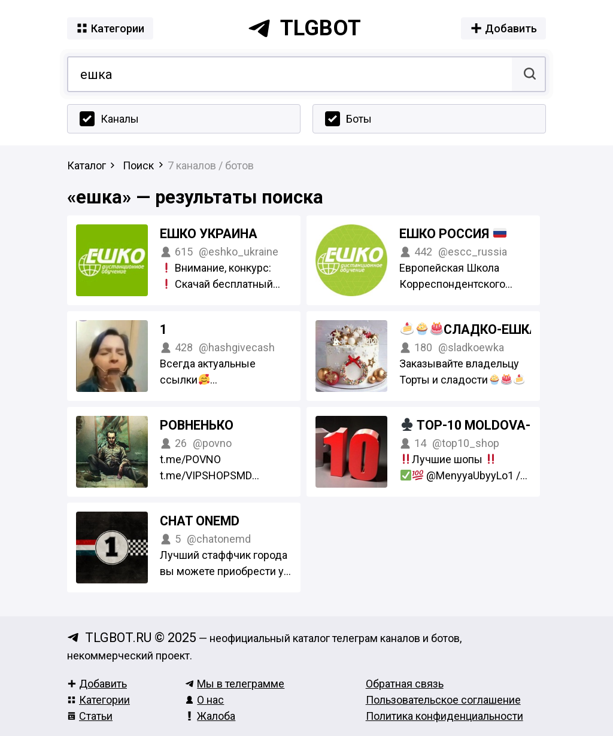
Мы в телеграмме (234, 683)
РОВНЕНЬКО (196, 425)
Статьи (90, 716)
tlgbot (304, 28)
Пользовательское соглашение (443, 700)
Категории (98, 700)
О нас (204, 700)
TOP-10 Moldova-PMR (485, 425)
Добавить (97, 683)
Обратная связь (405, 683)
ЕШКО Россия (452, 233)
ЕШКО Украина (208, 233)
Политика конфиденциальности (444, 716)
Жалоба (210, 716)
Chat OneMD (199, 520)
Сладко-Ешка (500, 329)
